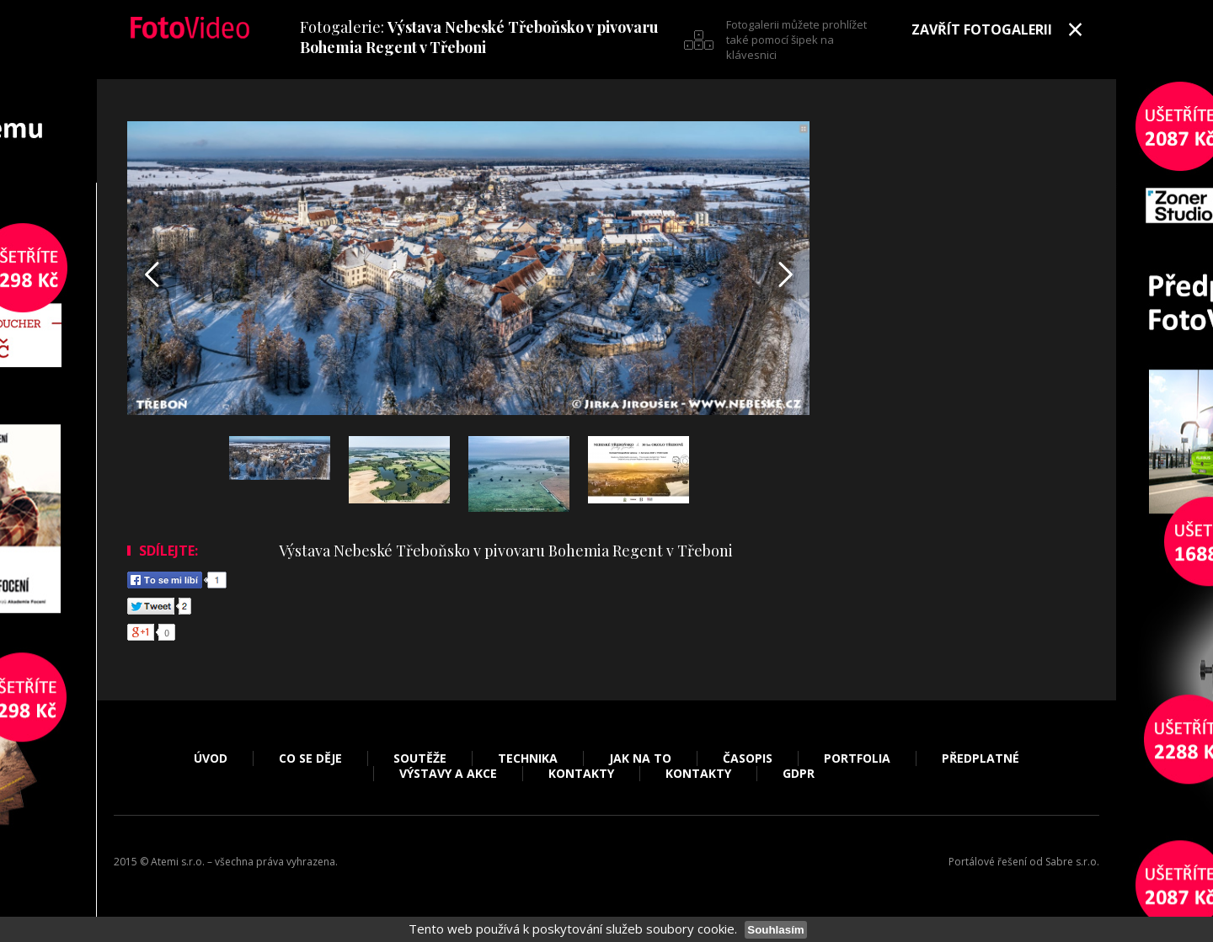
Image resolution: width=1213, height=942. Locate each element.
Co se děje (310, 758)
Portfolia (857, 758)
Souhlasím (775, 929)
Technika (528, 758)
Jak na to (640, 758)
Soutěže (419, 758)
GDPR (799, 773)
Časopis (747, 758)
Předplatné (980, 758)
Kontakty (581, 773)
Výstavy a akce (448, 773)
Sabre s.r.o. (1072, 861)
